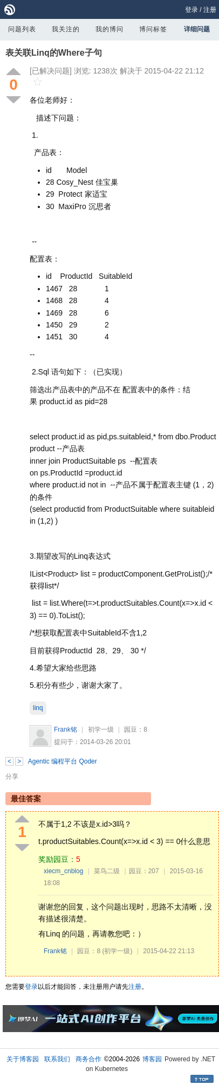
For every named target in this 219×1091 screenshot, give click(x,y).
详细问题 (197, 29)
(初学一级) (117, 951)
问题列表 (22, 29)
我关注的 (66, 29)
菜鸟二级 (107, 871)
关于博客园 (22, 1059)
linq (38, 708)
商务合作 (88, 1059)
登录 (191, 10)
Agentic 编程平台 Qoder (62, 761)
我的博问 (109, 29)
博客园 (152, 1059)
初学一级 (101, 729)
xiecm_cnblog (63, 871)
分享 (11, 776)
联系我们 (57, 1059)
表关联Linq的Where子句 (53, 52)
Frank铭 (65, 729)
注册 (209, 10)
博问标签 (153, 29)
